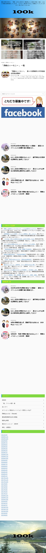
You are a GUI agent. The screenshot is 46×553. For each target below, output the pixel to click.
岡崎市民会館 (21, 78)
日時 (26, 78)
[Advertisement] (23, 130)
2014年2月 (4, 503)
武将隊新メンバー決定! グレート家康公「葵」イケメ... (20, 234)
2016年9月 (4, 501)
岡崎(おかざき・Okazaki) (15, 524)
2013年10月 (4, 511)
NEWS (12, 526)
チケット (41, 75)
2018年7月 (4, 464)
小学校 (40, 76)
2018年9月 (4, 460)
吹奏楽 (33, 76)
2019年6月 (4, 444)
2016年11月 (4, 497)
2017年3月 (4, 490)
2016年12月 (4, 495)
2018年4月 (4, 470)
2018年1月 (4, 476)
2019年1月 (4, 452)
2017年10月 (4, 482)
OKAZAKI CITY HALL (30, 526)
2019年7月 (4, 443)
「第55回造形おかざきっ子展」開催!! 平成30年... (18, 249)
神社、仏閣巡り (19, 526)
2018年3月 (4, 472)
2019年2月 (4, 450)
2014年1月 (4, 505)
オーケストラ (29, 75)
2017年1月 (4, 493)
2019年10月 (4, 439)
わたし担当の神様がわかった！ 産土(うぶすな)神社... (20, 244)
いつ (20, 75)
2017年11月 (4, 480)
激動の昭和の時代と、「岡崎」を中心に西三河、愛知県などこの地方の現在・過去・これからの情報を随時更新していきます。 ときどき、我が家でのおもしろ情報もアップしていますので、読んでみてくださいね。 (23, 546)
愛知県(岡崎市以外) (27, 524)
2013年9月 (4, 513)
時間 (28, 78)
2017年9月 (4, 484)
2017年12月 (4, 478)
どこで (23, 75)
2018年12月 (4, 454)
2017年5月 (4, 486)
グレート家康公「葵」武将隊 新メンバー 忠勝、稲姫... (21, 275)
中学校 (23, 76)
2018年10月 (4, 458)
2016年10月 (4, 499)
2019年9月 (4, 441)
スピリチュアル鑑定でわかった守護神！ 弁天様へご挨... (21, 270)
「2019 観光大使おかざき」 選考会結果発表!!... (18, 259)
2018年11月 (4, 456)
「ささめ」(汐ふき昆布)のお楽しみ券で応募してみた (19, 239)
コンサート (35, 75)
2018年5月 (4, 468)
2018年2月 (4, 474)
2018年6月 (4, 466)
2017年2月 (4, 491)
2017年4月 (4, 488)
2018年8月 (4, 462)
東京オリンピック (37, 524)
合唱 (30, 76)
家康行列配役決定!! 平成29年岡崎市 (15, 254)
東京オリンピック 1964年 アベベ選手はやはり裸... (19, 264)
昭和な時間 (6, 526)
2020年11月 (4, 437)
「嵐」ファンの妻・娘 (24, 527)
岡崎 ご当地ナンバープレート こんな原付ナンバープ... (20, 228)
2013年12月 (4, 507)
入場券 (27, 76)
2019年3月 (4, 448)
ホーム (6, 524)
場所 (37, 76)
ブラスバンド (17, 76)
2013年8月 (4, 515)
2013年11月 (4, 509)
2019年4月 (4, 446)
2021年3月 (4, 435)
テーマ (12, 76)
